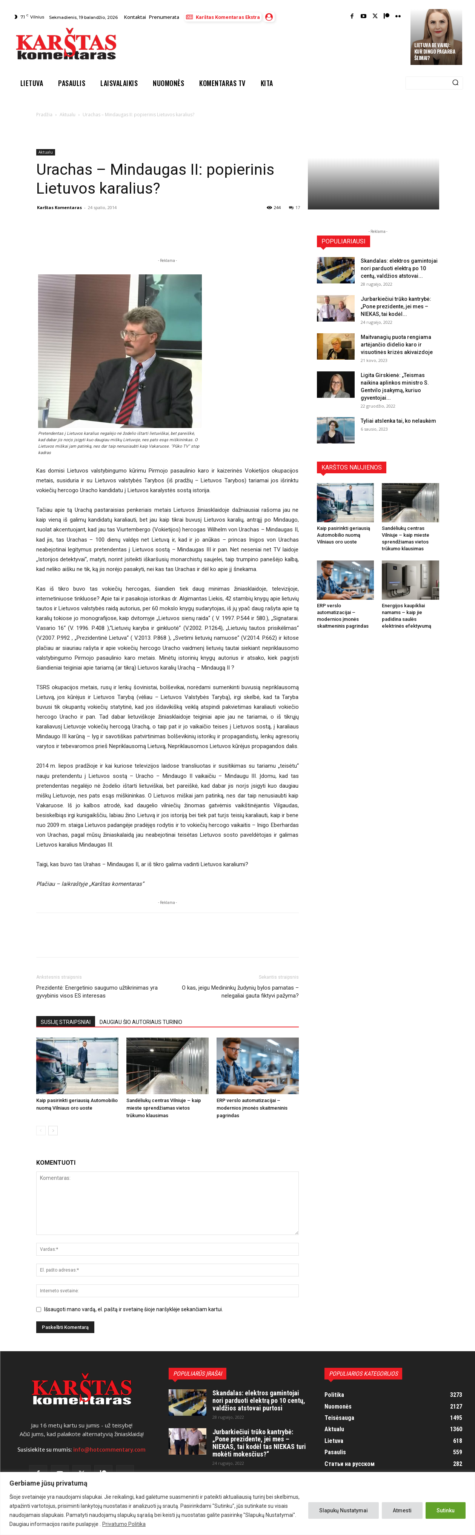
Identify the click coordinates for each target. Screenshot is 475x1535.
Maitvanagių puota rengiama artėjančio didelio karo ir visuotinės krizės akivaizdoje (397, 344)
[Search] (455, 83)
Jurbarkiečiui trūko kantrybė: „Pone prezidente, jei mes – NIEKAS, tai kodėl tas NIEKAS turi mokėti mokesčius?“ (259, 1443)
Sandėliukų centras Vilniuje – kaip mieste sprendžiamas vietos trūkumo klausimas (163, 1108)
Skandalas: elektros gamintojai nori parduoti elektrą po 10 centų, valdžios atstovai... (399, 268)
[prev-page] (41, 1130)
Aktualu (67, 114)
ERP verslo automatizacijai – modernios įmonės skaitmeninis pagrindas (252, 1108)
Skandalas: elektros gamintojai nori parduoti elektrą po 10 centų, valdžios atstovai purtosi (258, 1400)
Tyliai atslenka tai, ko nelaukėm (398, 421)
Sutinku (446, 1510)
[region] (237, 1503)
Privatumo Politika (124, 1524)
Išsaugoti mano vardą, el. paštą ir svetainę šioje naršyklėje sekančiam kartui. (133, 1309)
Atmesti (402, 1510)
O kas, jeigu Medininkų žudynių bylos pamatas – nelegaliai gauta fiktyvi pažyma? (240, 991)
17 (294, 207)
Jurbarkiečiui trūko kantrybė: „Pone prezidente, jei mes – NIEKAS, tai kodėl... (396, 306)
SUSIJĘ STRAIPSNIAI (66, 1022)
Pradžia (44, 114)
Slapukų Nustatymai (343, 1510)
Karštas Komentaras (59, 207)
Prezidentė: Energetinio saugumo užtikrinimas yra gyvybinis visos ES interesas (97, 991)
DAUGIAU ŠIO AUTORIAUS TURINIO (141, 1022)
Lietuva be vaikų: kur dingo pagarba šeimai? (434, 51)
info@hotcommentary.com (109, 1449)
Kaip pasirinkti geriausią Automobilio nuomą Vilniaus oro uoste (343, 535)
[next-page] (53, 1130)
